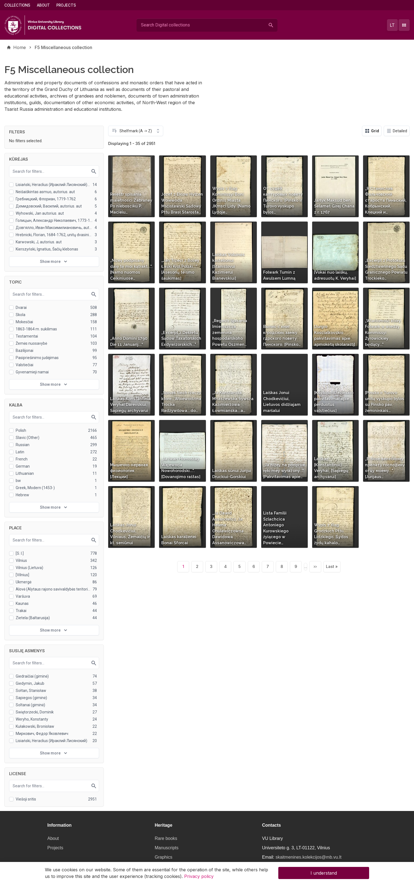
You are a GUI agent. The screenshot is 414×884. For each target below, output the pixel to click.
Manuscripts (166, 847)
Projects (66, 5)
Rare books (166, 838)
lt (392, 25)
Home (19, 47)
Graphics (163, 857)
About (43, 5)
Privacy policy (199, 877)
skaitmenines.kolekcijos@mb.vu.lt (308, 857)
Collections (17, 5)
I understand (323, 874)
